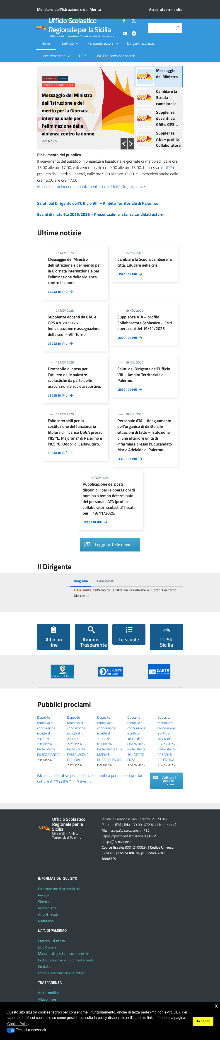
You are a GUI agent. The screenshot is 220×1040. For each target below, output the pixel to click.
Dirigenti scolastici (141, 43)
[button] (124, 143)
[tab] (80, 581)
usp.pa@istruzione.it (125, 830)
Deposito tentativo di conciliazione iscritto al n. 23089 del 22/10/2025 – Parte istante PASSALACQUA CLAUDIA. (78, 738)
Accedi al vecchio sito (165, 9)
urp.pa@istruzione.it (117, 841)
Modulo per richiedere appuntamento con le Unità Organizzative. (91, 186)
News (63, 78)
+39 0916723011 (144, 824)
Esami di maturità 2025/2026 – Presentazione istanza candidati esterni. (101, 214)
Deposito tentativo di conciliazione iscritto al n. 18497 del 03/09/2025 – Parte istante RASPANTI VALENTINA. (167, 738)
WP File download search (116, 55)
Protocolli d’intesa (51, 941)
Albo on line (47, 999)
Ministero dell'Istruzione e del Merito (69, 9)
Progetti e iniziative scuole (58, 85)
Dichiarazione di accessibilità (59, 888)
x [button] (216, 1006)
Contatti (44, 966)
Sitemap (44, 901)
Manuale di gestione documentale (63, 953)
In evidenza (50, 78)
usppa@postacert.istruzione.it (124, 836)
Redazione (46, 921)
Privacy (43, 895)
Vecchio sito (47, 908)
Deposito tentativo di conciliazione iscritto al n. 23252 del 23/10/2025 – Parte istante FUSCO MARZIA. (48, 736)
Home (46, 43)
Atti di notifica (48, 992)
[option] (86, 107)
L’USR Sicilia (47, 947)
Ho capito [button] (203, 1021)
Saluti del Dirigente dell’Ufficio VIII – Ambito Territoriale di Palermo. (97, 203)
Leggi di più (60, 291)
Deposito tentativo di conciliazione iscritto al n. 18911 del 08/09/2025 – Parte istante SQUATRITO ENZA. (137, 738)
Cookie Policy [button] (18, 1024)
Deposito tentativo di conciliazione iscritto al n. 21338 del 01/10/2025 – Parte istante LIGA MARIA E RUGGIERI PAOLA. (110, 738)
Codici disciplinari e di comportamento (66, 960)
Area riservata (48, 914)
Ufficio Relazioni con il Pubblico (61, 973)
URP (82, 55)
